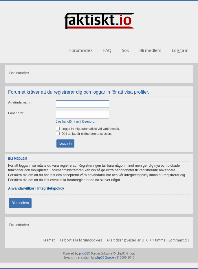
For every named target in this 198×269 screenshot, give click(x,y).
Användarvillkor (21, 188)
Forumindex (81, 50)
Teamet (48, 240)
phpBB (83, 253)
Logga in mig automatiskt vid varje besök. (88, 128)
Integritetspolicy (50, 188)
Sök (125, 50)
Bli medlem (150, 50)
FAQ (107, 50)
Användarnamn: (20, 102)
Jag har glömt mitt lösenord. (75, 121)
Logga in (180, 50)
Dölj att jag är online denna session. (84, 133)
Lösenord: (16, 113)
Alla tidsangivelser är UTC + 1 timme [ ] (148, 240)
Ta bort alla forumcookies (80, 240)
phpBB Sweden (105, 257)
